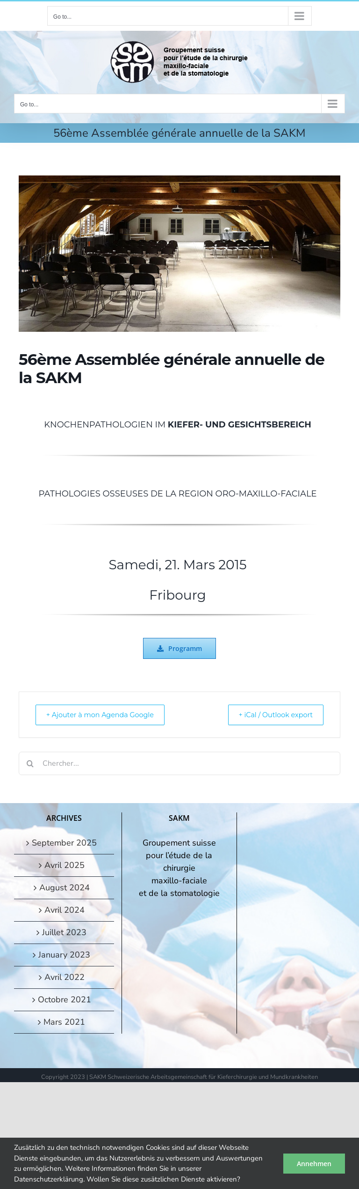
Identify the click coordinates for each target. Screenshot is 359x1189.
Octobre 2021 (64, 999)
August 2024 (64, 887)
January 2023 (64, 954)
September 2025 (64, 842)
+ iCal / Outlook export (271, 714)
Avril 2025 (64, 865)
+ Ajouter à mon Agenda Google (105, 714)
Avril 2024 (64, 910)
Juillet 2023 (64, 932)
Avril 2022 (64, 977)
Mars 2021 (64, 1022)
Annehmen (314, 1163)
